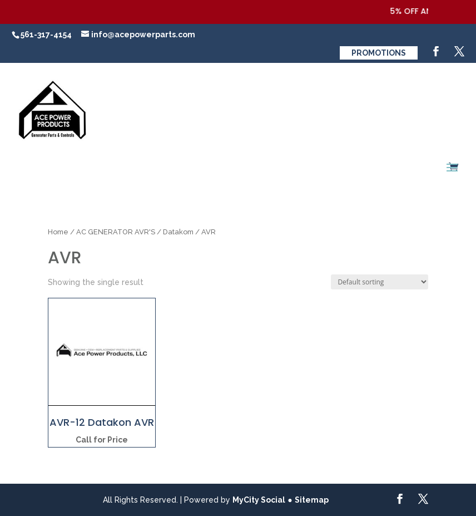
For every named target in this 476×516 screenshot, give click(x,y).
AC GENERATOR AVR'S (115, 232)
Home (58, 232)
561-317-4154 (46, 34)
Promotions (378, 52)
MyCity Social (258, 499)
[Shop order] (379, 281)
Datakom (178, 232)
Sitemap (312, 499)
